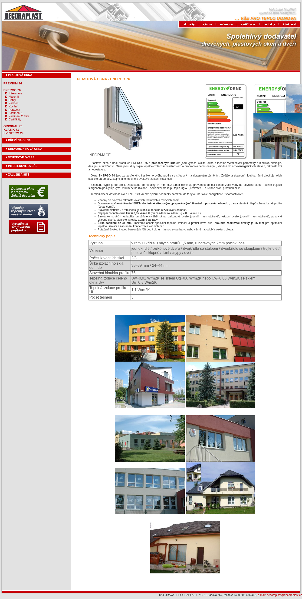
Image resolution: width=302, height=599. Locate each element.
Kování (13, 106)
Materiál (14, 96)
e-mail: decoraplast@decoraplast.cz (280, 595)
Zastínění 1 (16, 113)
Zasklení (14, 103)
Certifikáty (15, 119)
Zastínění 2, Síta (19, 116)
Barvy (12, 100)
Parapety (14, 109)
